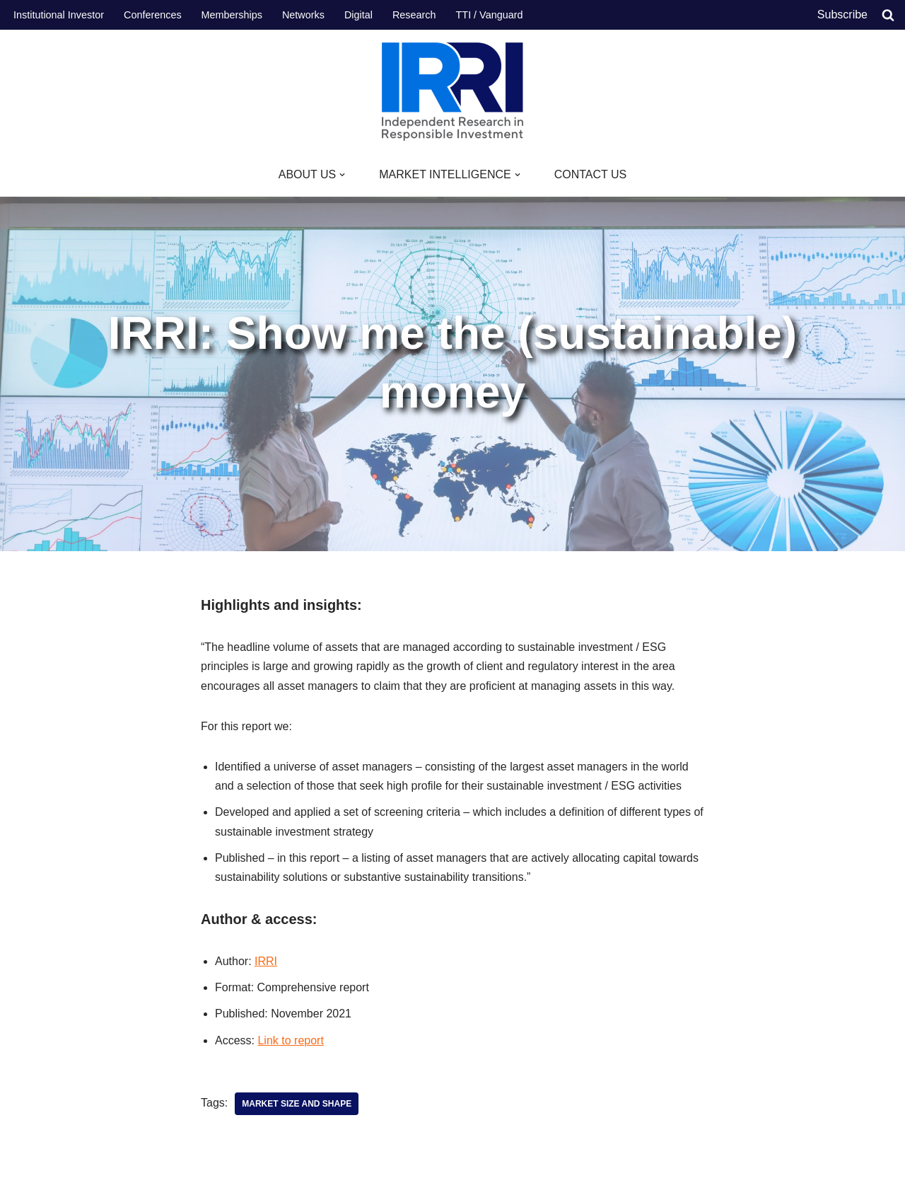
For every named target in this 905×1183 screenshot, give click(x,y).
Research (414, 15)
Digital (358, 15)
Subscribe (842, 14)
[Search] (888, 14)
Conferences (153, 15)
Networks (303, 15)
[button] (342, 175)
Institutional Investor (58, 15)
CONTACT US (590, 174)
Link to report (290, 1040)
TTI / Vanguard (489, 15)
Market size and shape (296, 1104)
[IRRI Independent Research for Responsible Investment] (452, 91)
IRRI (266, 961)
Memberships (232, 15)
